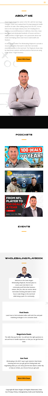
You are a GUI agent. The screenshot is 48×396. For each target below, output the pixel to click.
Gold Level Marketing (35, 392)
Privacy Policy (13, 392)
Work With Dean (24, 59)
